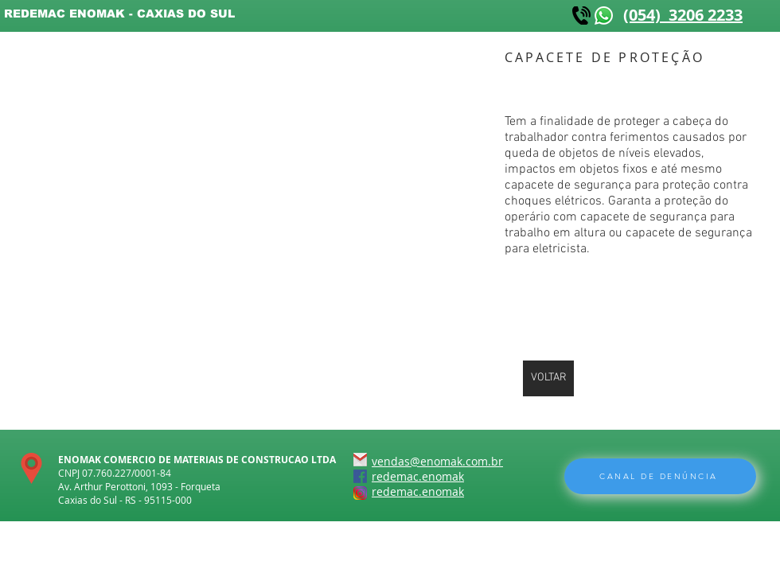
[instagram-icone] (360, 493)
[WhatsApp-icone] (604, 15)
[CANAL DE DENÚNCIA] (660, 476)
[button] (214, 149)
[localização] (31, 468)
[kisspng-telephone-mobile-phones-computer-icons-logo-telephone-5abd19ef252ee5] (581, 15)
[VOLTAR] (548, 378)
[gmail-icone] (360, 459)
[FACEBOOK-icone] (360, 476)
